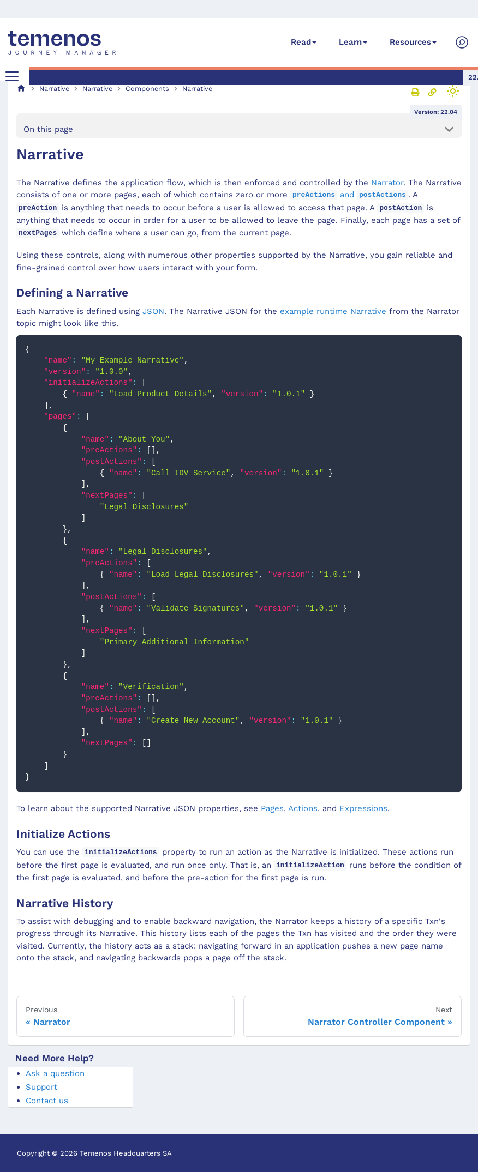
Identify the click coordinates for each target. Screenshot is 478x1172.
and (349, 195)
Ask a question (55, 1073)
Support (41, 1087)
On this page (48, 129)
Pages (272, 808)
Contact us (47, 1100)
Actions (303, 808)
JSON (153, 311)
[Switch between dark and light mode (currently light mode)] (453, 91)
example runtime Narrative (333, 311)
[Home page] (21, 89)
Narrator (387, 183)
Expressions (363, 808)
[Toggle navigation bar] (12, 76)
